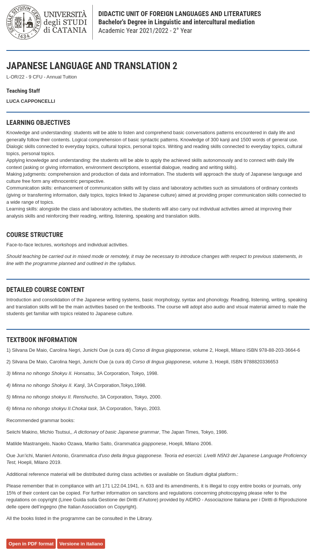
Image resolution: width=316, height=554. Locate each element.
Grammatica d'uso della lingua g (105, 455)
